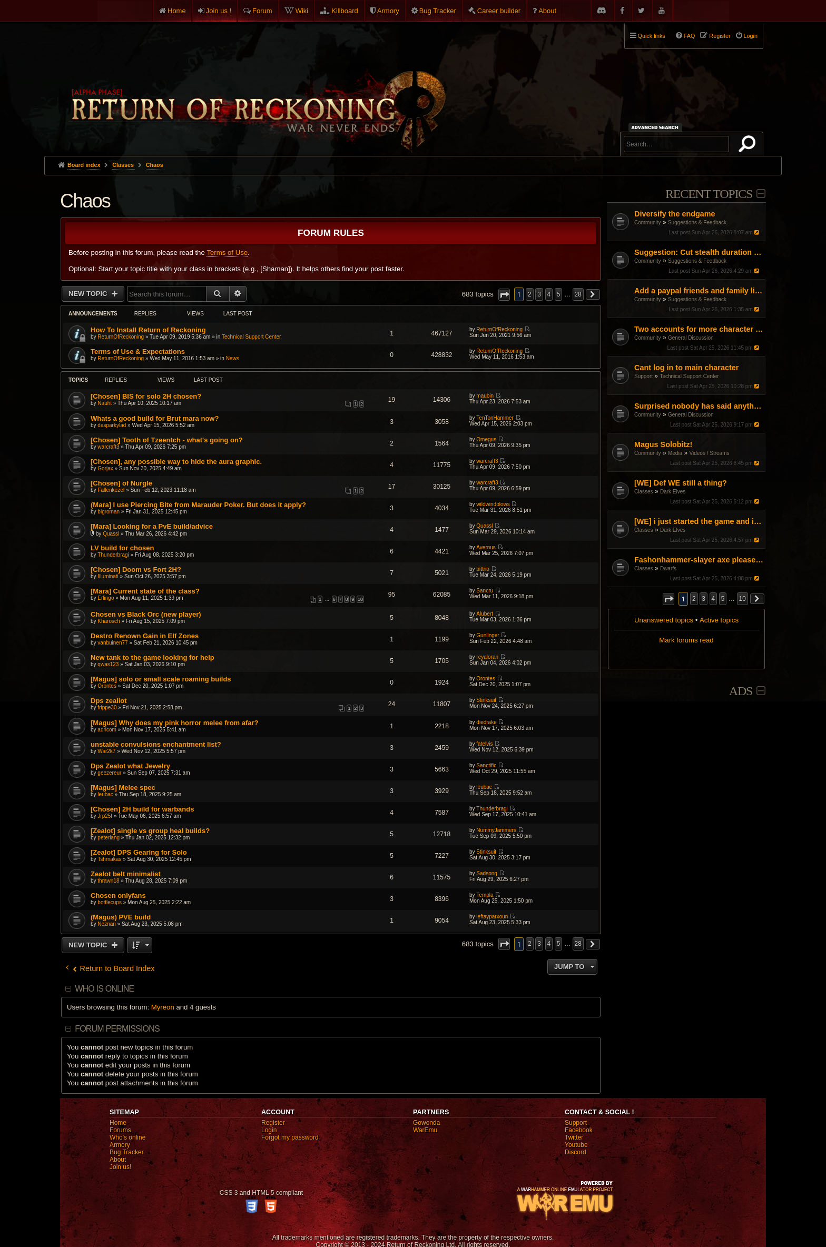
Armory (388, 11)
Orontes (106, 686)
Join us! (120, 1167)
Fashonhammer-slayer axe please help (698, 560)
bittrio (482, 569)
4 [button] (713, 598)
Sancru (484, 590)
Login (269, 1130)
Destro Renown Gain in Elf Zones (145, 636)
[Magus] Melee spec (123, 787)
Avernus (486, 547)
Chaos (85, 201)
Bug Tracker (437, 11)
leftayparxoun (492, 916)
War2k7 (106, 751)
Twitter (574, 1137)
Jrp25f (104, 816)
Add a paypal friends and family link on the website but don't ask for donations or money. (698, 290)
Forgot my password (290, 1137)
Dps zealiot (109, 701)
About (547, 11)
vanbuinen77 (112, 643)
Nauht (104, 403)
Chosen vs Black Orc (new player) (146, 614)
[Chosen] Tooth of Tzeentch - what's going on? (167, 440)
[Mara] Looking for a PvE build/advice (152, 526)
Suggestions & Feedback (697, 222)
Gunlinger (487, 635)
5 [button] (723, 598)
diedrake (486, 722)
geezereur (109, 773)
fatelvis (484, 744)
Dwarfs (668, 568)
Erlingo (105, 598)
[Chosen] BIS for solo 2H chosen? (146, 396)
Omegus (486, 439)
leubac (105, 794)
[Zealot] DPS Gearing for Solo (139, 852)
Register (273, 1122)
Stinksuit (486, 700)
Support (643, 376)
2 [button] (694, 598)
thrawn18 (108, 881)
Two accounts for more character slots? (698, 329)
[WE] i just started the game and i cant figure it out (698, 521)
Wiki (302, 11)
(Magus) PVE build (121, 917)
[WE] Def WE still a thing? (680, 483)
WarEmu (425, 1130)
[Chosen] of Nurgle (121, 483)
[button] (668, 599)
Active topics (719, 620)
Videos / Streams (710, 453)
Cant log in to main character (686, 367)
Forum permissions (117, 1028)
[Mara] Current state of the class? (145, 591)
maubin (485, 396)
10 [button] (742, 598)
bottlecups (109, 902)
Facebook (579, 1130)
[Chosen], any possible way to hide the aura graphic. (176, 462)
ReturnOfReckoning (120, 337)
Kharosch (108, 621)
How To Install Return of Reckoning (148, 330)
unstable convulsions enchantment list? (156, 744)
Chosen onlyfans (118, 895)
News (232, 358)
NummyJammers (496, 830)
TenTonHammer (495, 418)
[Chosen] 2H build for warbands (142, 809)
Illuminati (107, 576)
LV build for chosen (122, 548)
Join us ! (218, 11)
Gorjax (105, 468)
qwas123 (108, 664)
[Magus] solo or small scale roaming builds (161, 679)
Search (749, 145)
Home (177, 11)
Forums (120, 1130)
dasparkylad (111, 425)
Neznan (106, 924)
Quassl (111, 534)
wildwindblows (492, 504)
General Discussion (691, 338)
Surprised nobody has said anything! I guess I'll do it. (698, 406)
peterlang (108, 837)
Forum (262, 11)
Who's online (127, 1137)
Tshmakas (109, 859)
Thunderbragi (113, 555)
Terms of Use (227, 252)
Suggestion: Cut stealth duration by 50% (698, 252)
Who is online (104, 988)
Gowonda (426, 1122)
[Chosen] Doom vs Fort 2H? (136, 569)
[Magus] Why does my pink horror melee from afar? (175, 723)
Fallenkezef (110, 490)
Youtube (576, 1145)
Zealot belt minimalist (126, 874)
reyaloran (487, 657)
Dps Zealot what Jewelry (130, 766)
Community (647, 222)
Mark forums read (686, 640)
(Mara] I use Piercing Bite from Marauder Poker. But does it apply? (198, 505)
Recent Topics (708, 194)
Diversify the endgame (674, 214)
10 (360, 599)
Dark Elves (672, 491)
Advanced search (656, 127)
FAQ (689, 36)
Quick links (651, 36)
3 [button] (703, 598)
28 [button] (578, 294)
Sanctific (486, 765)
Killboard (344, 11)
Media (675, 453)
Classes (643, 491)
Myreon (162, 1007)
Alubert (484, 614)
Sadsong (486, 873)
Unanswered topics (663, 620)
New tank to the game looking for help (152, 657)
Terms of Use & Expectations (138, 351)
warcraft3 (108, 447)
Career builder (498, 11)
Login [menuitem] (751, 36)
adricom (106, 730)
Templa (484, 895)
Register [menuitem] (719, 36)
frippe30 (106, 707)
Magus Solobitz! (663, 444)
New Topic (88, 294)
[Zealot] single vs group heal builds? (150, 831)
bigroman (108, 511)
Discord (575, 1152)
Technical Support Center (689, 376)
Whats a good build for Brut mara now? (155, 418)
